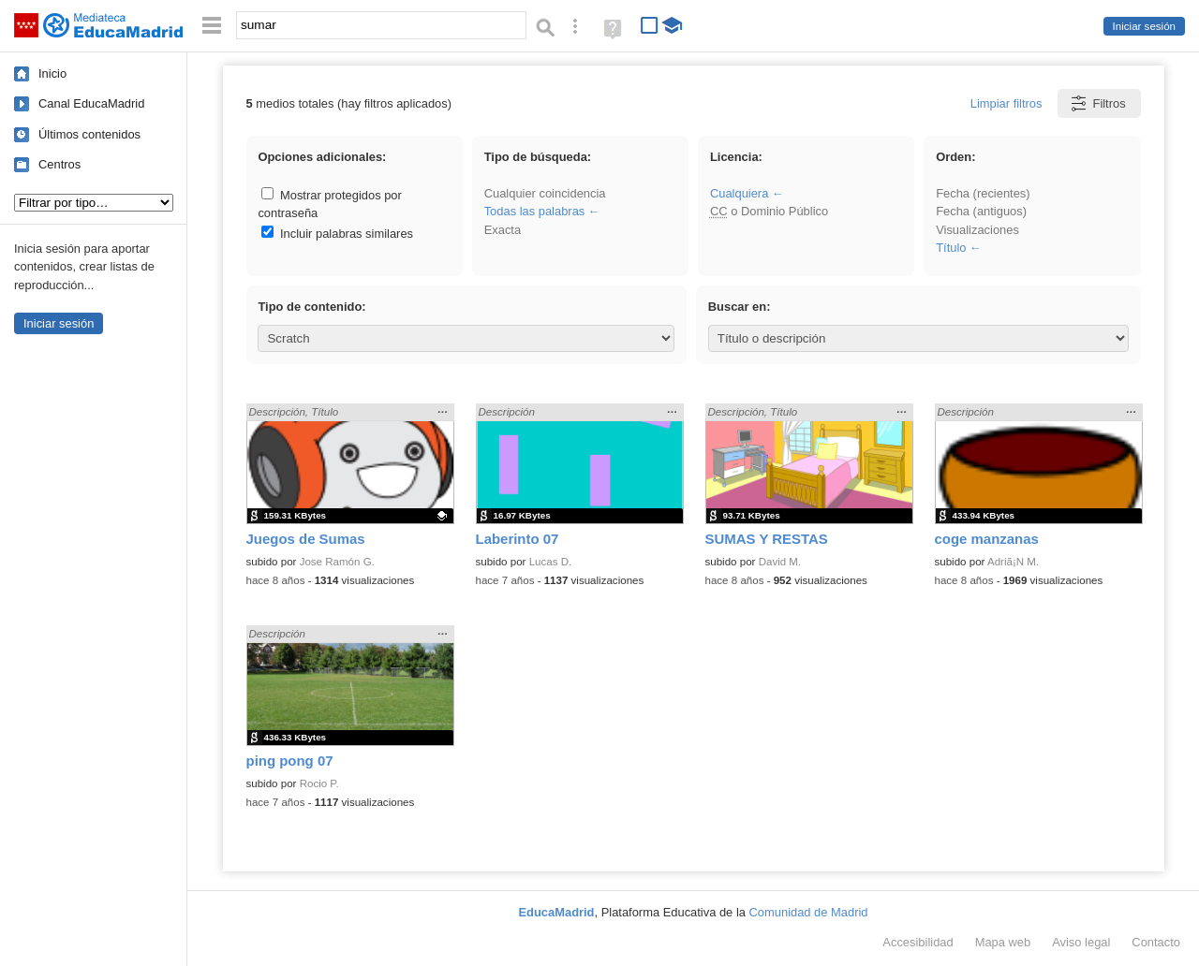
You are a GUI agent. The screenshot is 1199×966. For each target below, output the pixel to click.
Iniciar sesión (1144, 26)
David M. (780, 561)
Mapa (1003, 942)
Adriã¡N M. (1013, 561)
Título (951, 248)
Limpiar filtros (1006, 103)
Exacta (502, 230)
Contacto (1156, 942)
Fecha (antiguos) (981, 211)
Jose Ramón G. (337, 561)
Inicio (52, 73)
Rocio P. (319, 783)
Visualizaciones (977, 230)
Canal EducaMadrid (91, 103)
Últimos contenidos (89, 134)
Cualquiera (739, 193)
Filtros (1097, 103)
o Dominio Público (769, 211)
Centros (59, 164)
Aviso (1081, 942)
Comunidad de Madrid (808, 912)
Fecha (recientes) (982, 193)
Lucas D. (550, 561)
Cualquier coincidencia (545, 193)
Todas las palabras (534, 211)
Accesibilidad (917, 942)
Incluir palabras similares (337, 234)
